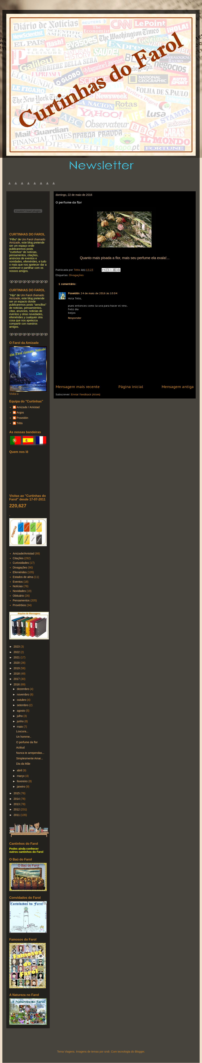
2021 (17, 657)
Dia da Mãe (23, 763)
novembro (23, 694)
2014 (17, 798)
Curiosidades (21, 562)
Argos (20, 412)
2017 (17, 678)
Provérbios (19, 605)
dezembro (23, 689)
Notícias (18, 586)
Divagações (76, 275)
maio (20, 726)
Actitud (20, 747)
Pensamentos (21, 600)
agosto (21, 710)
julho (20, 716)
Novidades (19, 591)
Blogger (139, 1051)
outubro (22, 699)
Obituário (18, 595)
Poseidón (73, 293)
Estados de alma (23, 577)
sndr (106, 1051)
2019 (17, 668)
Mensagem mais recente (78, 386)
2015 (17, 793)
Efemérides (20, 572)
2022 (17, 652)
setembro (23, 705)
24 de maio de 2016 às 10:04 (99, 293)
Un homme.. (23, 736)
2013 (17, 804)
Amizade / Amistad (28, 407)
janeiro (21, 786)
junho (20, 721)
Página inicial (130, 386)
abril (20, 770)
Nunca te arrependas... (30, 752)
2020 (17, 662)
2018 (17, 673)
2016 (17, 684)
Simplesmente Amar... (29, 758)
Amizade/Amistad (23, 553)
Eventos (18, 581)
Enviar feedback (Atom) (85, 394)
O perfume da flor (27, 742)
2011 (17, 815)
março (21, 775)
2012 (17, 809)
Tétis (20, 423)
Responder (74, 318)
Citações (18, 558)
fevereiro (22, 781)
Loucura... (22, 731)
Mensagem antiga (178, 386)
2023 (17, 646)
